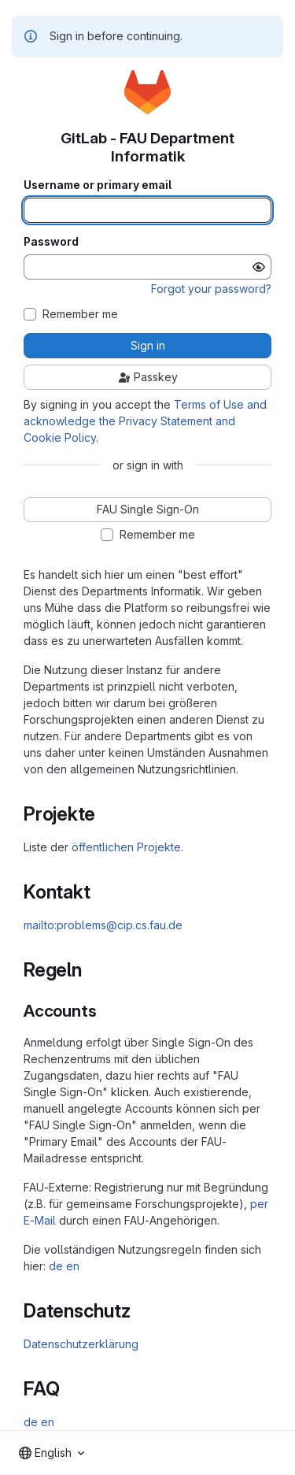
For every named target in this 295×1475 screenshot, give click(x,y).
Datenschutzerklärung (81, 1344)
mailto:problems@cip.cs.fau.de (103, 925)
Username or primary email (97, 185)
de (56, 1266)
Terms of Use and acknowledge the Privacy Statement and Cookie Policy (145, 421)
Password (51, 241)
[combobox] (51, 1452)
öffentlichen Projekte (126, 847)
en (72, 1266)
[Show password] (258, 267)
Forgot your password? (211, 288)
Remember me (80, 314)
